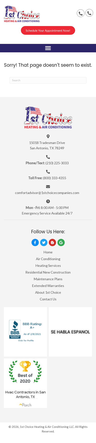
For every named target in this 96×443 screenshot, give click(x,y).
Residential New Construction (48, 272)
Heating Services (48, 265)
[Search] (48, 80)
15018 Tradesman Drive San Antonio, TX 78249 (47, 145)
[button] (80, 13)
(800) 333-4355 (54, 178)
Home (48, 252)
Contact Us (48, 299)
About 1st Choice (48, 292)
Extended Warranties (48, 286)
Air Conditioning (48, 259)
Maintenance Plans (48, 279)
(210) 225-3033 (57, 163)
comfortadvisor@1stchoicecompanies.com (47, 193)
